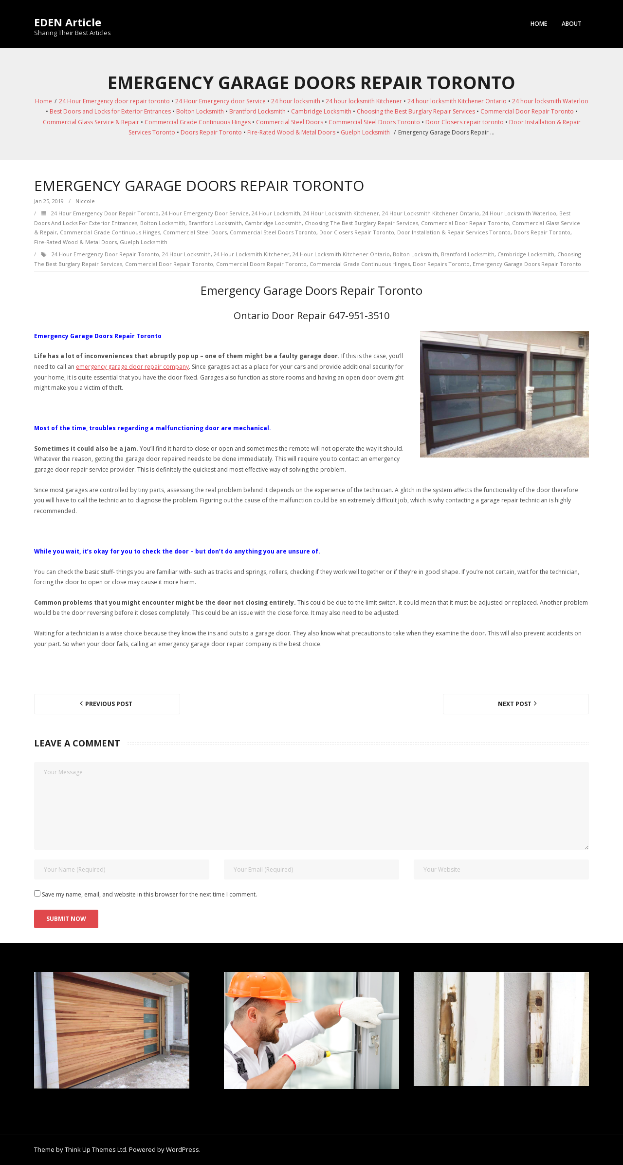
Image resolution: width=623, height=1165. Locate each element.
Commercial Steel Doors (289, 122)
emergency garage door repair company (132, 367)
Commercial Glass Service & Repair (91, 122)
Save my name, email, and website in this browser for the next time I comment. (149, 894)
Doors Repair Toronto (211, 132)
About (572, 23)
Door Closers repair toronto (464, 122)
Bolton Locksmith (200, 111)
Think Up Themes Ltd (95, 1149)
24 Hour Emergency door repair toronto (114, 101)
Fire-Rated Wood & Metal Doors (291, 132)
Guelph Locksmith (365, 132)
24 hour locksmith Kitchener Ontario (457, 101)
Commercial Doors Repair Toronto (261, 263)
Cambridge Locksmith (321, 111)
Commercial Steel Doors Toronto (374, 122)
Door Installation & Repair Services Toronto (454, 232)
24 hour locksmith (295, 101)
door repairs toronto (441, 263)
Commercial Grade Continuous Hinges (198, 122)
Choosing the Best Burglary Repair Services (416, 111)
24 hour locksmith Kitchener (364, 101)
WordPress (182, 1149)
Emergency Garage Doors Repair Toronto (527, 263)
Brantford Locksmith (257, 111)
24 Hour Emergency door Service (220, 101)
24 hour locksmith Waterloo (550, 101)
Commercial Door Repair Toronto (527, 111)
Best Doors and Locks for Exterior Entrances (110, 111)
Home (539, 23)
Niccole (85, 201)
